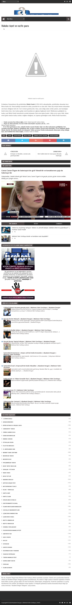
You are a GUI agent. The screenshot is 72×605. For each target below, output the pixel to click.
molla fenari (27, 135)
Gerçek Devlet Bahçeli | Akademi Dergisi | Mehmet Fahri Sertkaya (27, 319)
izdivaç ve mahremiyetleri (11, 510)
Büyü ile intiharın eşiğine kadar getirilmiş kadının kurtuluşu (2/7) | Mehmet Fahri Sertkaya (36, 380)
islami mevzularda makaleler (12, 506)
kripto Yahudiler (8, 523)
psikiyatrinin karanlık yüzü (12, 530)
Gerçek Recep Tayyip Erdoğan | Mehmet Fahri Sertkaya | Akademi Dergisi (29, 341)
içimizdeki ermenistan (10, 513)
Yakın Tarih (6, 473)
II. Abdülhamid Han (9, 449)
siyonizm (6, 544)
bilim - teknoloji (8, 489)
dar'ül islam (7, 496)
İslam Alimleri (7, 567)
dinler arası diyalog (9, 500)
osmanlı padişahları (9, 527)
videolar (6, 564)
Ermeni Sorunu (7, 439)
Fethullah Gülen (8, 442)
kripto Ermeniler (8, 520)
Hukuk (9, 135)
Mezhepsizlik (7, 459)
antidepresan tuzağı (9, 486)
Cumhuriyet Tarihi (9, 429)
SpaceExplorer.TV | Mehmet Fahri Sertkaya (19, 390)
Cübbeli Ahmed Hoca (9, 432)
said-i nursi (7, 537)
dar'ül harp (6, 493)
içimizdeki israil (8, 517)
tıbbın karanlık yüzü (9, 557)
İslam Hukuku (17, 135)
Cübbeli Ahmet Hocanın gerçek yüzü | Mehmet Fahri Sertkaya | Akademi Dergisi (32, 307)
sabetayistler (7, 533)
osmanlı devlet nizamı (40, 135)
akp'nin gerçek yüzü (9, 483)
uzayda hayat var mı (9, 561)
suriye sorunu (7, 547)
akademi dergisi (8, 479)
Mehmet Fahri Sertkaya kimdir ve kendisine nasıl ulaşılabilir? (30, 236)
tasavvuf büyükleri (9, 554)
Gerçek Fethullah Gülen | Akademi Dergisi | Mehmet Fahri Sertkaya (27, 330)
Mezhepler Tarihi (8, 456)
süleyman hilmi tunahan (11, 550)
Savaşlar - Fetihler (9, 469)
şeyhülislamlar (54, 135)
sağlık (5, 540)
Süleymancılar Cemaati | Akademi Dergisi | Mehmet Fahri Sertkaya (27, 401)
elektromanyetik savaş (10, 503)
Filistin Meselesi (8, 445)
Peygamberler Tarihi (9, 462)
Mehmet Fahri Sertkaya (10, 452)
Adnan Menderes (8, 422)
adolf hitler (7, 476)
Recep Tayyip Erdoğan (9, 466)
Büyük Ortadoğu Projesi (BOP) (12, 425)
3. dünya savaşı (7, 418)
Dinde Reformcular (9, 435)
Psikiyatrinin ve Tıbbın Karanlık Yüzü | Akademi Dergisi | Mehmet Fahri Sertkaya (32, 379)
